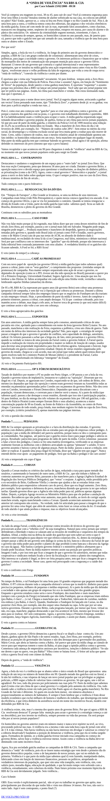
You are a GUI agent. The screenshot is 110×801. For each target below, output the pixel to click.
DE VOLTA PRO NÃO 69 (15, 796)
